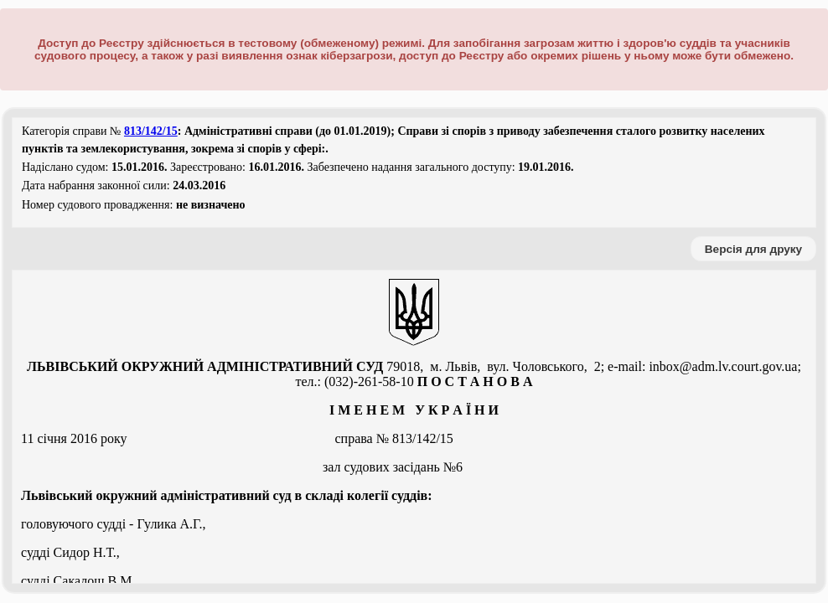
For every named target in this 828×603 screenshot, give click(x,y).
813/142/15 (151, 131)
